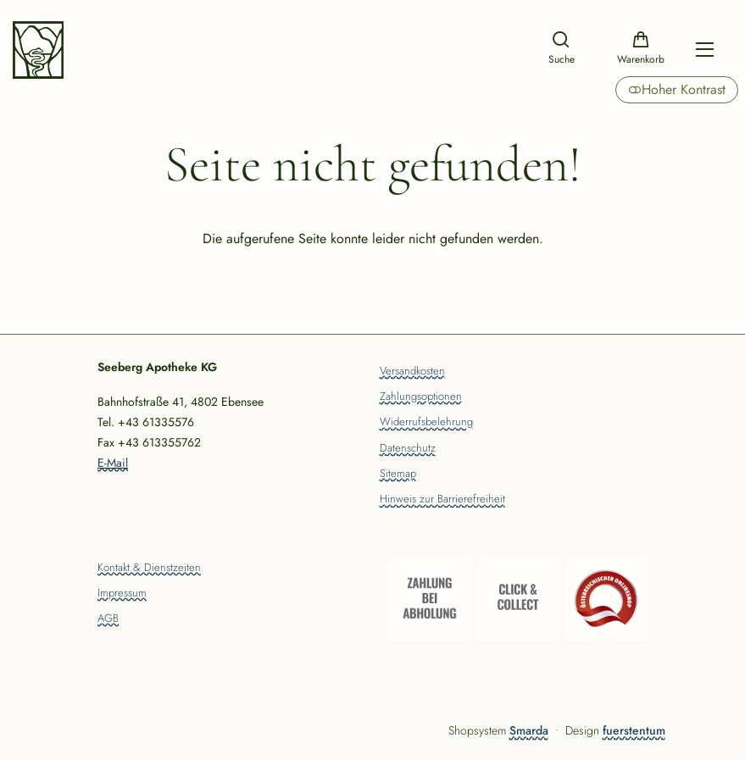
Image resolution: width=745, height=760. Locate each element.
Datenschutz (408, 449)
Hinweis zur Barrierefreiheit (442, 500)
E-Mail (112, 462)
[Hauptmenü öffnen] (704, 49)
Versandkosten (412, 372)
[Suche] (561, 49)
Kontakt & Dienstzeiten (149, 568)
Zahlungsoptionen (421, 397)
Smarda (528, 730)
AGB (108, 619)
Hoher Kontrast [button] (677, 89)
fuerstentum (634, 730)
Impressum (122, 594)
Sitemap (398, 474)
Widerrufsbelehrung (426, 423)
